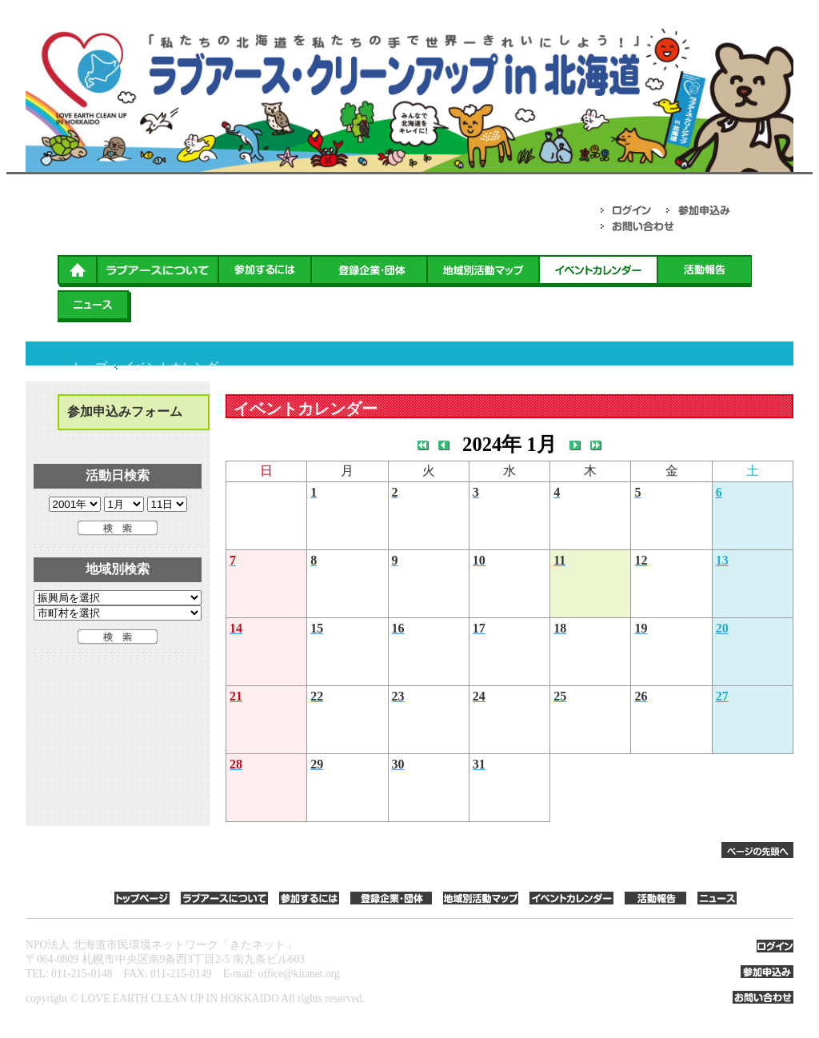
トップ (89, 367)
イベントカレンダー (176, 367)
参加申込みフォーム (124, 411)
